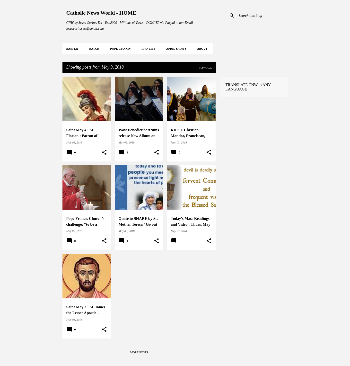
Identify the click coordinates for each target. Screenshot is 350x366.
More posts (139, 352)
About (202, 48)
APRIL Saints (176, 48)
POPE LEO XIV (120, 48)
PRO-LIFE (148, 48)
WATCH (94, 48)
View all (205, 67)
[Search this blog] (262, 15)
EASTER (72, 48)
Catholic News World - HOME (101, 13)
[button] (104, 152)
